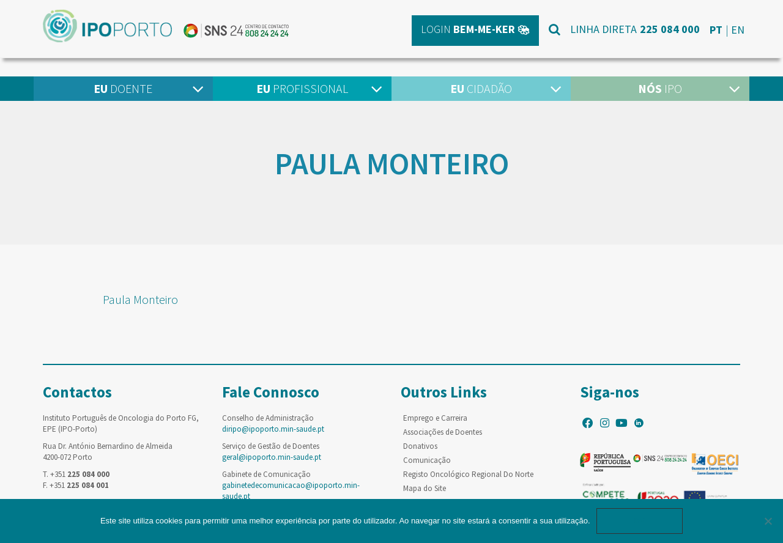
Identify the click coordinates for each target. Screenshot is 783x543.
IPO (660, 88)
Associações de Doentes (442, 432)
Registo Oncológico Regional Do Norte (468, 474)
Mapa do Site (424, 488)
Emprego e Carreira (435, 418)
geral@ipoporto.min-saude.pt (271, 457)
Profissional (302, 88)
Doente (123, 88)
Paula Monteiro (140, 299)
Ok (640, 520)
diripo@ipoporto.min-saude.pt (273, 429)
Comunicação (427, 460)
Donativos (420, 446)
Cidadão (481, 88)
